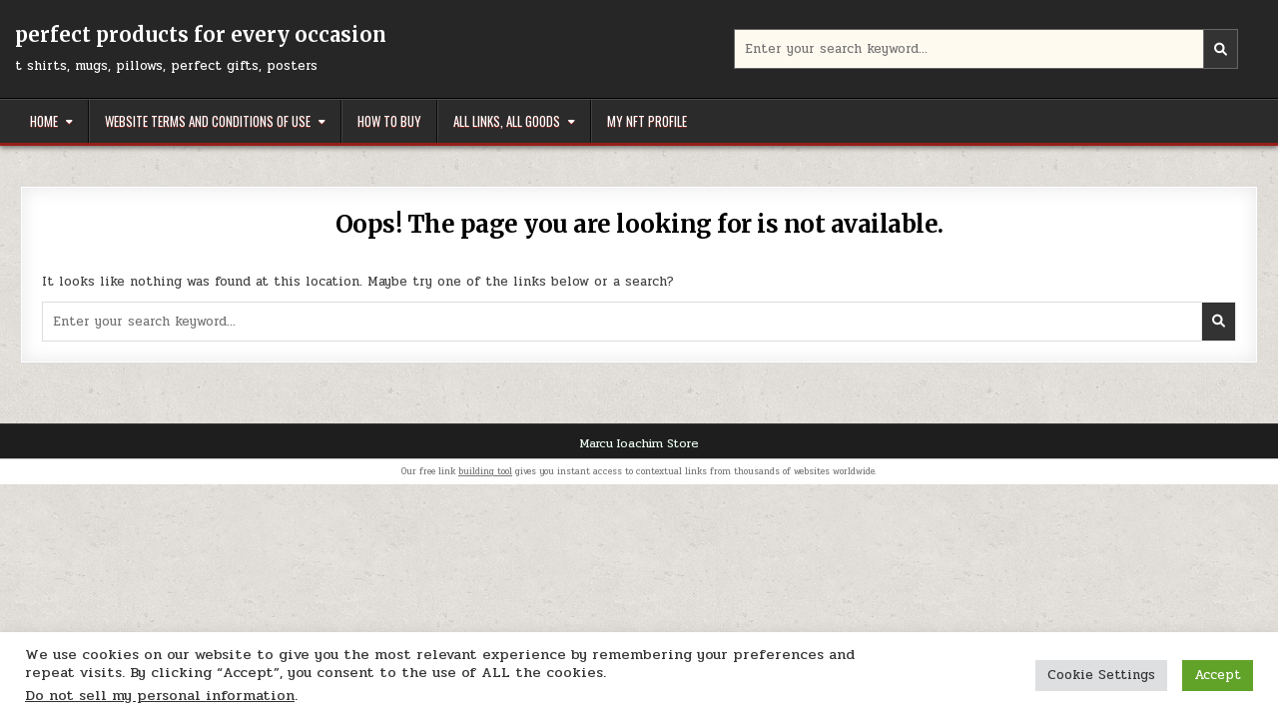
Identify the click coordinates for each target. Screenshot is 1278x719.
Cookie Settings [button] (1101, 675)
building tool (485, 471)
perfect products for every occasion (200, 34)
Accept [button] (1217, 675)
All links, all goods (506, 121)
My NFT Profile (647, 121)
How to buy (389, 121)
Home (44, 121)
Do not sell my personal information (160, 695)
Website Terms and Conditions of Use (208, 121)
